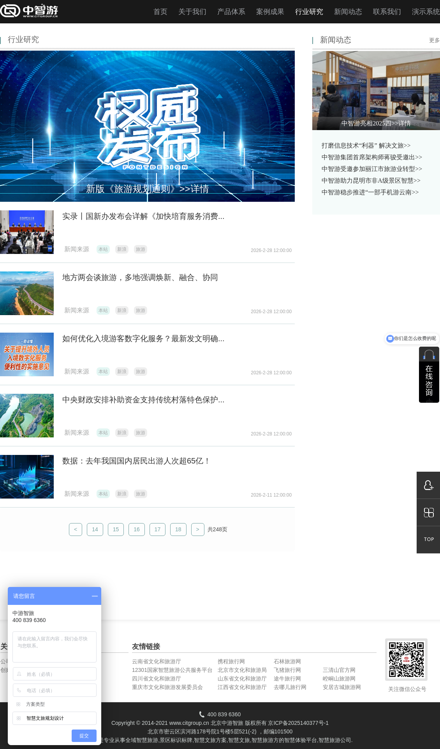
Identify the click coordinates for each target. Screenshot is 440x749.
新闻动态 (348, 12)
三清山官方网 (339, 670)
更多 (434, 40)
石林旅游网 (287, 661)
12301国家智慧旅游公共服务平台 (172, 670)
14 (95, 529)
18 (178, 529)
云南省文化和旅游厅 (156, 661)
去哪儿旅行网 (290, 687)
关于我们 (192, 12)
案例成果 (270, 12)
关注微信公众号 (407, 689)
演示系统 (426, 12)
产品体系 (231, 12)
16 (137, 529)
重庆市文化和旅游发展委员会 (167, 687)
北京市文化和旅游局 (242, 670)
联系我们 (387, 12)
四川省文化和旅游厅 (156, 678)
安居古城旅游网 (342, 687)
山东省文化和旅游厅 (242, 678)
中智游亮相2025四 (376, 123)
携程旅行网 (231, 661)
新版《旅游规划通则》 (147, 188)
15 (116, 529)
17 (158, 529)
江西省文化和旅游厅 (242, 687)
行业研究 (309, 12)
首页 (160, 12)
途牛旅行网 (287, 678)
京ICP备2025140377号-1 (298, 723)
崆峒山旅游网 (339, 678)
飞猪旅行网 (287, 670)
